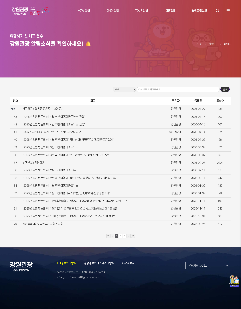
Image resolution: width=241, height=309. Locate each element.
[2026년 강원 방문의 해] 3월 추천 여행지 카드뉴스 (50, 147)
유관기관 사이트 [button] (197, 265)
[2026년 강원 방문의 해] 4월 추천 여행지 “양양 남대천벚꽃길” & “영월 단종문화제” (68, 139)
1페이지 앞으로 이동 (112, 236)
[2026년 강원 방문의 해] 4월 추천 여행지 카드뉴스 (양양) (53, 124)
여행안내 (212, 44)
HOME (198, 44)
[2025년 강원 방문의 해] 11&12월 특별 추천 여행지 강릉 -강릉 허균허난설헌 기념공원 (69, 208)
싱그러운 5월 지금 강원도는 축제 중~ (42, 109)
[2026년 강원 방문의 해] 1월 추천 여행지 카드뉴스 (50, 185)
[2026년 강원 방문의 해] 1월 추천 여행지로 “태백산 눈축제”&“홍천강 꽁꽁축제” (66, 193)
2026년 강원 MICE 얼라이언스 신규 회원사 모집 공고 (51, 132)
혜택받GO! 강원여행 (33, 162)
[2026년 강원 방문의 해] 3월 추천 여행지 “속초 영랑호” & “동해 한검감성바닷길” (66, 155)
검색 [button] (217, 10)
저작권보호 (128, 263)
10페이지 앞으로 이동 (108, 236)
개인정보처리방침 (66, 263)
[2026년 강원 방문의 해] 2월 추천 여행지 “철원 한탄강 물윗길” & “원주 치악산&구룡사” (70, 178)
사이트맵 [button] (228, 10)
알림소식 (227, 44)
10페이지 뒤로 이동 (133, 236)
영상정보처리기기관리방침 (99, 263)
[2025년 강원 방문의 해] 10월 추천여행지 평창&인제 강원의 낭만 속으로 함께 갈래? (68, 216)
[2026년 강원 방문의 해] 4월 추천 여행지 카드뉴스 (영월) (53, 117)
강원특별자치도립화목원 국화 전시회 (42, 224)
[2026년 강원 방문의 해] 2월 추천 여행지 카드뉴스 (50, 170)
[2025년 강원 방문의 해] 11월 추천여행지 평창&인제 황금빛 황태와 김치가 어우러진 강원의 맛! (74, 201)
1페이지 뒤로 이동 (129, 236)
